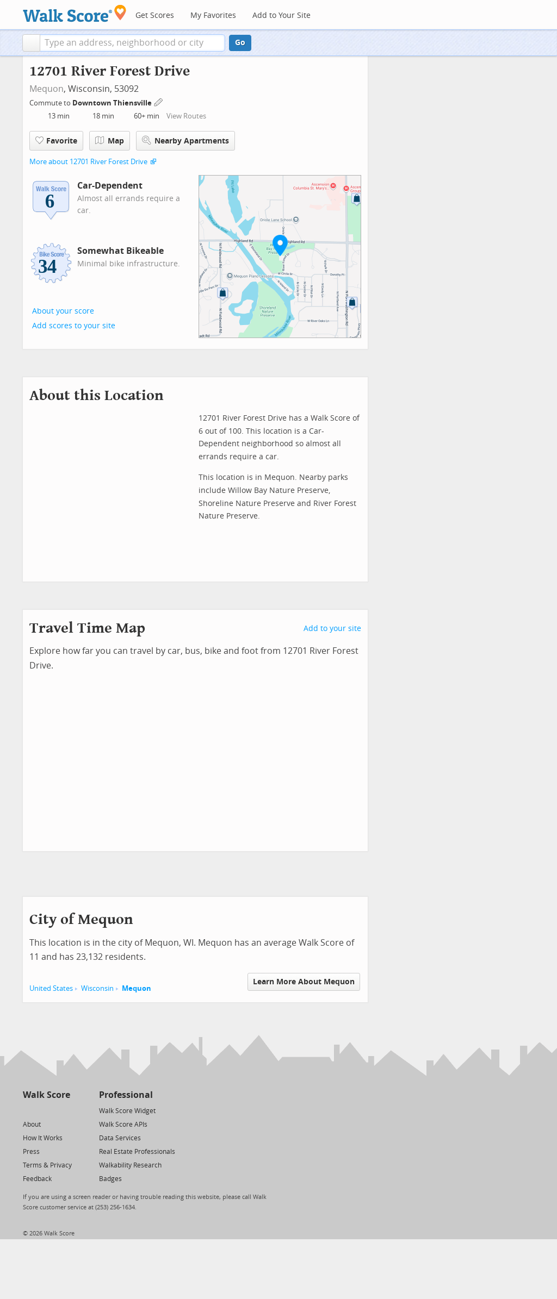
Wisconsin (97, 988)
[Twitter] (29, 1110)
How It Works (43, 1138)
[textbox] (132, 43)
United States (51, 988)
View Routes (186, 116)
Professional (126, 1095)
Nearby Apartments (185, 140)
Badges (110, 1179)
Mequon (46, 89)
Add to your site (332, 628)
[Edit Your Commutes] (158, 101)
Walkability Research (130, 1165)
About (32, 1124)
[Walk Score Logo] (75, 13)
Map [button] (109, 141)
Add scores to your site (73, 325)
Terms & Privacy (47, 1165)
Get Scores (154, 15)
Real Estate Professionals (137, 1152)
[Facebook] (46, 1110)
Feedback (37, 1179)
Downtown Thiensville (112, 103)
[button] (31, 43)
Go (240, 42)
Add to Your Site (281, 15)
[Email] (63, 1110)
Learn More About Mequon (304, 981)
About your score (63, 311)
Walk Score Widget (127, 1111)
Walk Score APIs (123, 1124)
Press (31, 1152)
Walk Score (46, 1095)
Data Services (120, 1138)
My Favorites (213, 15)
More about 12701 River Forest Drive (88, 162)
